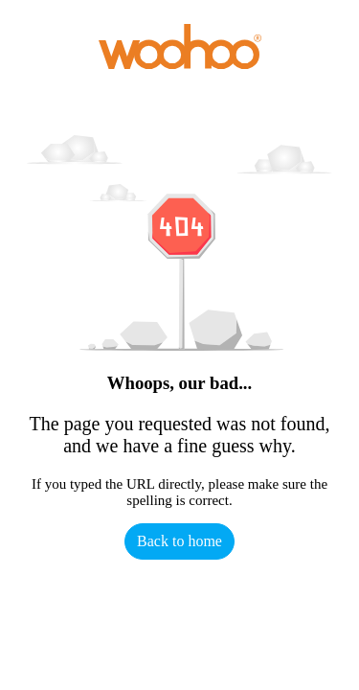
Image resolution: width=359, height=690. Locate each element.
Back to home (179, 541)
